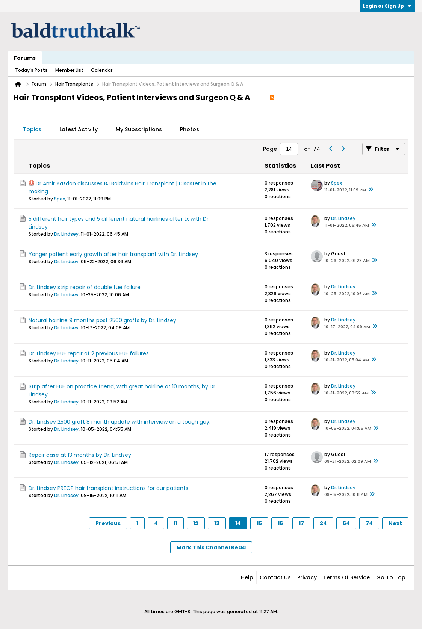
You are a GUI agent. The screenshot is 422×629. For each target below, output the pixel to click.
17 (301, 523)
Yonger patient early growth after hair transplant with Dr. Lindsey (113, 254)
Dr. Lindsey (66, 234)
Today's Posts (31, 70)
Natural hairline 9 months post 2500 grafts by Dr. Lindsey (102, 320)
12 (195, 523)
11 (175, 523)
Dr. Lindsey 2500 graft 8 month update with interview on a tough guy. (119, 422)
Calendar (101, 70)
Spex (59, 199)
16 (280, 523)
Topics (32, 129)
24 (323, 523)
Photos (189, 129)
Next (395, 523)
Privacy (307, 577)
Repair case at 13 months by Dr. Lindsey (80, 455)
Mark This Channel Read (211, 547)
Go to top (390, 577)
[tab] (32, 129)
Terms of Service (346, 577)
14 (238, 523)
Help (247, 577)
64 (346, 523)
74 (369, 523)
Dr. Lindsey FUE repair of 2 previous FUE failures (89, 353)
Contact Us (275, 577)
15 (259, 523)
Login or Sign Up (387, 6)
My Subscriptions (139, 129)
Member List (69, 70)
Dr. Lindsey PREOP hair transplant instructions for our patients (108, 488)
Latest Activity (78, 129)
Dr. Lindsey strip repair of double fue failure (85, 287)
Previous (108, 523)
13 (216, 523)
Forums (25, 58)
